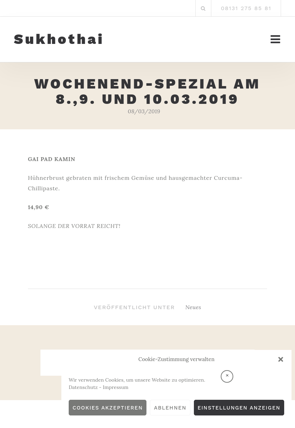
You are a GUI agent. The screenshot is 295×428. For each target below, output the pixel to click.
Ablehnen (170, 408)
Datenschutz (83, 387)
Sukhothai (59, 39)
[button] (280, 359)
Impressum (116, 387)
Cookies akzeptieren (108, 408)
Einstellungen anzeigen (239, 408)
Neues (194, 307)
